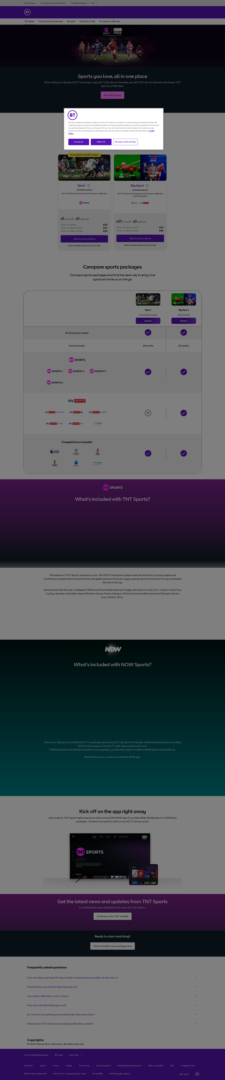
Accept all (78, 142)
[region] (114, 129)
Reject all (101, 142)
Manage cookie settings (125, 142)
